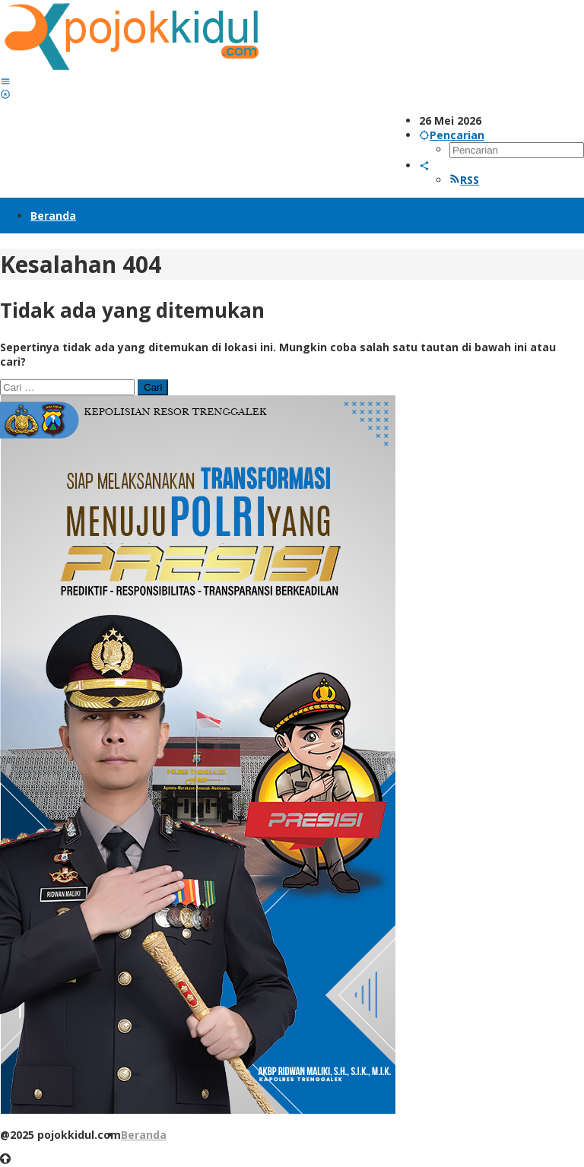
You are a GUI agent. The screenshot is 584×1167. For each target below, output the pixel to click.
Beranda (144, 1134)
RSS (464, 180)
